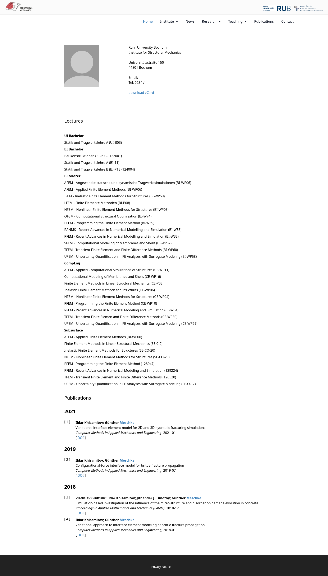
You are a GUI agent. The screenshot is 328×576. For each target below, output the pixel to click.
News (190, 21)
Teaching (237, 21)
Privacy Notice (161, 567)
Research (211, 21)
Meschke (127, 422)
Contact (287, 21)
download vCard (141, 92)
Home (148, 21)
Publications (264, 21)
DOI (81, 437)
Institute (169, 21)
